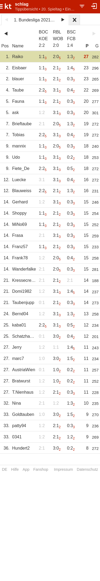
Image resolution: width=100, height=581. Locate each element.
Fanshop (40, 469)
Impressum (63, 469)
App (26, 469)
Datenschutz (87, 469)
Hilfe (15, 469)
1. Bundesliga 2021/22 (35, 20)
